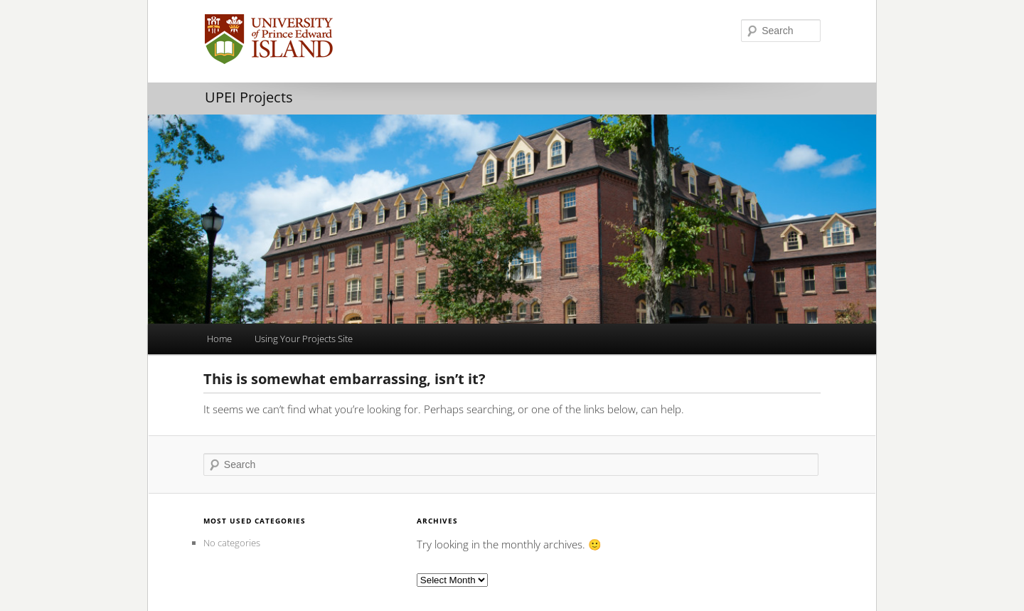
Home (219, 338)
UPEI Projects (249, 97)
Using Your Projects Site (304, 338)
